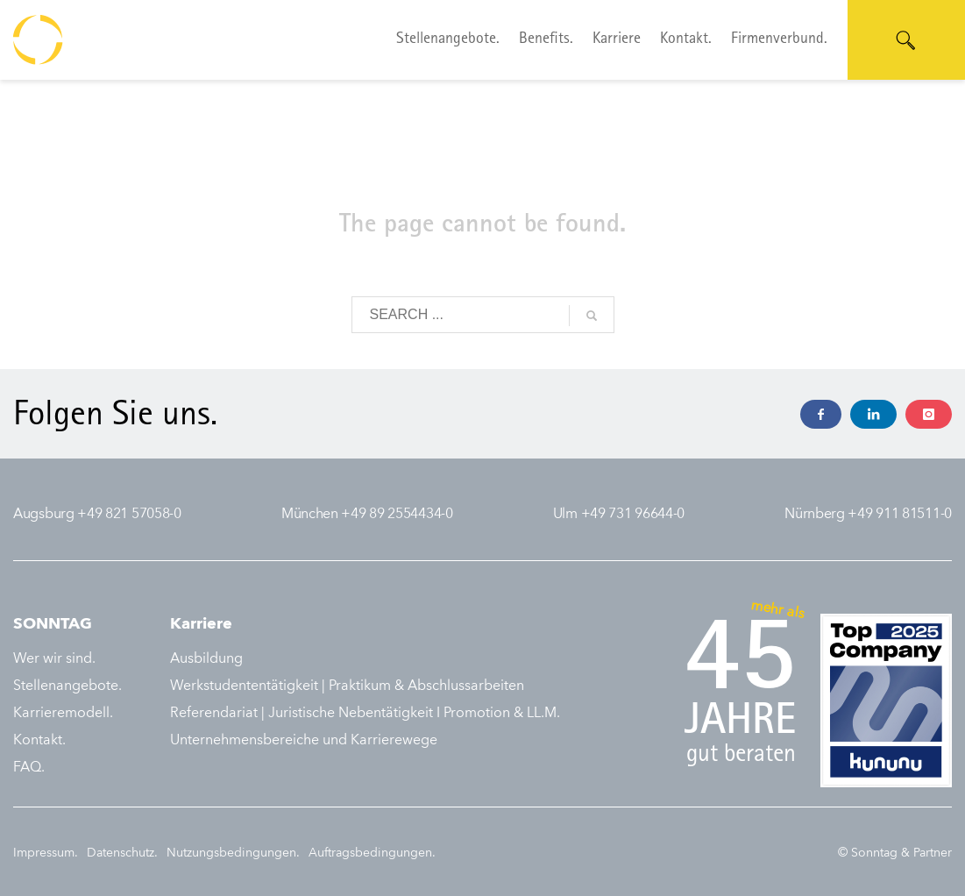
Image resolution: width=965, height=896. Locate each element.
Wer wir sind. (54, 659)
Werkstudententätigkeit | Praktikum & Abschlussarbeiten (347, 686)
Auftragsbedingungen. (372, 853)
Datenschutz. (122, 853)
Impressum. (45, 853)
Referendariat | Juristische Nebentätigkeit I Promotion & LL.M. (365, 714)
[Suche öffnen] (906, 40)
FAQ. (29, 768)
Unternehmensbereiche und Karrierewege (303, 741)
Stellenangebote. (448, 40)
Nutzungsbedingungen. (233, 853)
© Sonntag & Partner (895, 853)
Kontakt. (686, 40)
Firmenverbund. (779, 40)
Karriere (616, 40)
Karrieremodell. (63, 714)
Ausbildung (206, 659)
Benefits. (546, 40)
